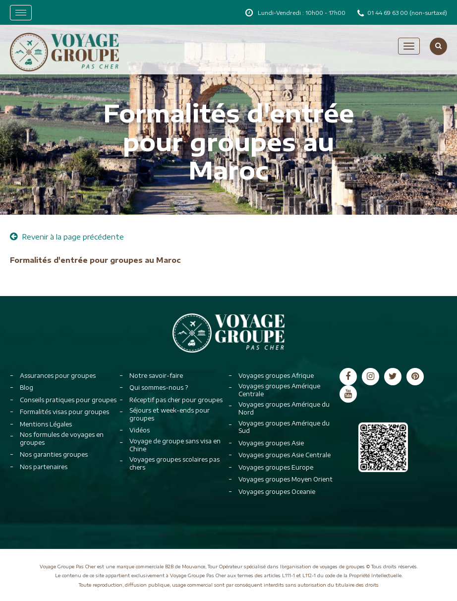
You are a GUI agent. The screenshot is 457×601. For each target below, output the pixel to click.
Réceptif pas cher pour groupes (176, 400)
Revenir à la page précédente (67, 237)
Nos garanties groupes (54, 454)
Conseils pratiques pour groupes (68, 400)
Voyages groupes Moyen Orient (285, 479)
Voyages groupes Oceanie (276, 491)
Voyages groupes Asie (271, 443)
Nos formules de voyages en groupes (62, 438)
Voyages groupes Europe (275, 467)
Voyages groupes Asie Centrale (284, 455)
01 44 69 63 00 (388, 12)
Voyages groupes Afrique (276, 375)
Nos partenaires (43, 467)
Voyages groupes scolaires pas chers (174, 463)
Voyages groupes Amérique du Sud (284, 427)
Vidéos (139, 430)
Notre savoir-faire (156, 375)
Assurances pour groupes (58, 375)
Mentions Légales (46, 424)
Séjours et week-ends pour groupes (169, 414)
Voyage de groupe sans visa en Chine (175, 445)
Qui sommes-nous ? (158, 387)
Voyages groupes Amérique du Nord (284, 408)
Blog (26, 387)
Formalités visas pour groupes (64, 412)
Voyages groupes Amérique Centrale (279, 390)
